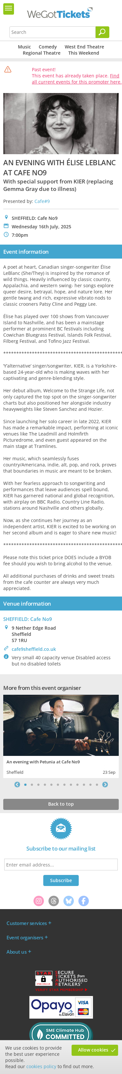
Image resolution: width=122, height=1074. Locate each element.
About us (16, 951)
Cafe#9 (42, 201)
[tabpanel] (61, 735)
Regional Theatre (42, 53)
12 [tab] (97, 784)
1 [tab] (25, 784)
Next (105, 784)
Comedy (48, 47)
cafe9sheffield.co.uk (34, 649)
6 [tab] (58, 784)
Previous (17, 784)
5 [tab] (51, 784)
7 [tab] (64, 784)
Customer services (27, 923)
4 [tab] (45, 784)
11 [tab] (90, 784)
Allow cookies (93, 1050)
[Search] (102, 32)
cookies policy (41, 1066)
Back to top (61, 804)
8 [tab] (71, 784)
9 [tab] (77, 784)
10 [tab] (84, 784)
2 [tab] (32, 784)
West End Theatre (84, 47)
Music (24, 47)
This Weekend (83, 53)
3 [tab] (38, 784)
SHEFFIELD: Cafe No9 (27, 619)
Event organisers (25, 937)
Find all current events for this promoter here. (77, 79)
